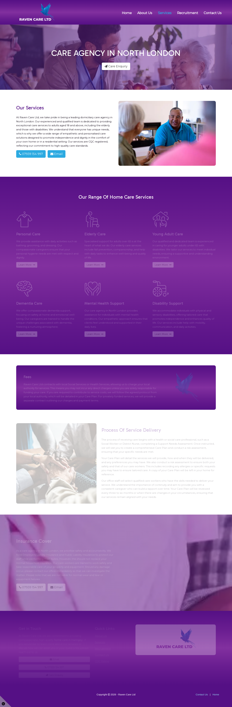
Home (127, 13)
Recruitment (187, 13)
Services (164, 13)
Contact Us (213, 13)
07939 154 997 (31, 154)
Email (56, 154)
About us (144, 13)
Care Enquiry (116, 66)
